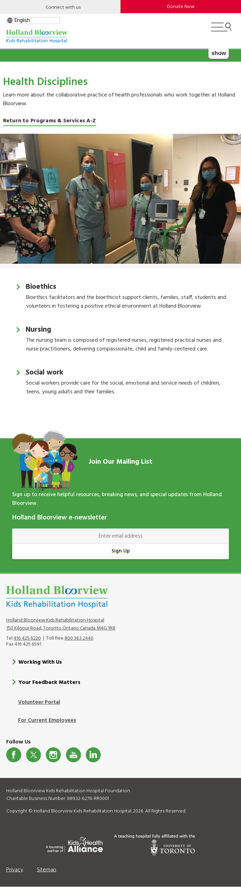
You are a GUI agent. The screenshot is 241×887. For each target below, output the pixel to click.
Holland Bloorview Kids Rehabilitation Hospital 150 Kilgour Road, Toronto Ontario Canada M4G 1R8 (60, 624)
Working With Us (40, 662)
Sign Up (120, 551)
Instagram (53, 754)
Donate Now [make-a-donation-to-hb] (180, 7)
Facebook (13, 754)
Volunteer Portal (39, 702)
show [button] (218, 53)
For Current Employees (47, 720)
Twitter (33, 754)
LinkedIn (93, 754)
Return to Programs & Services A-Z (49, 120)
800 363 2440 (79, 638)
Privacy (14, 869)
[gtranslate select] (33, 20)
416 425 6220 (27, 638)
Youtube (73, 754)
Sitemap (46, 869)
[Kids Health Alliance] (74, 843)
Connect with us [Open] (63, 7)
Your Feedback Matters (49, 682)
